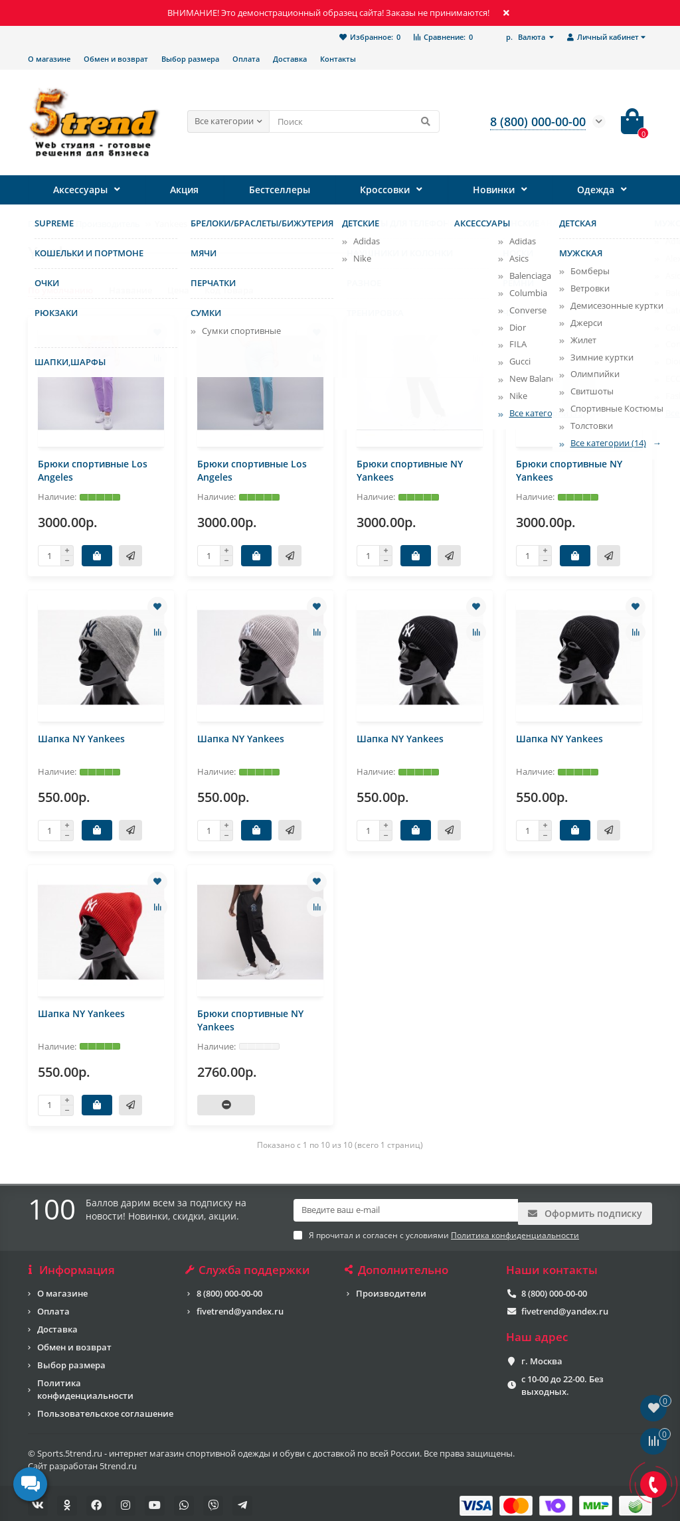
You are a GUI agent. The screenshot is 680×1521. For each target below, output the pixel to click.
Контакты (338, 59)
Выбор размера (190, 59)
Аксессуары (80, 190)
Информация (71, 1265)
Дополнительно (397, 1265)
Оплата (246, 59)
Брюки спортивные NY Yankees (410, 470)
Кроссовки (384, 190)
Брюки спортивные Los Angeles (92, 470)
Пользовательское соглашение (105, 1409)
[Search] (354, 121)
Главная (44, 224)
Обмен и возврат (116, 59)
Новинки (493, 190)
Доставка (290, 59)
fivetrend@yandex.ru (240, 1307)
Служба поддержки (248, 1265)
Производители (391, 1289)
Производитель (108, 224)
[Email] (406, 1210)
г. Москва (541, 1356)
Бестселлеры (279, 190)
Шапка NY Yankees (81, 738)
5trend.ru (118, 1461)
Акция (185, 190)
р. (526, 37)
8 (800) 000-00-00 (229, 1289)
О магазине (49, 59)
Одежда (595, 190)
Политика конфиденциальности (85, 1384)
